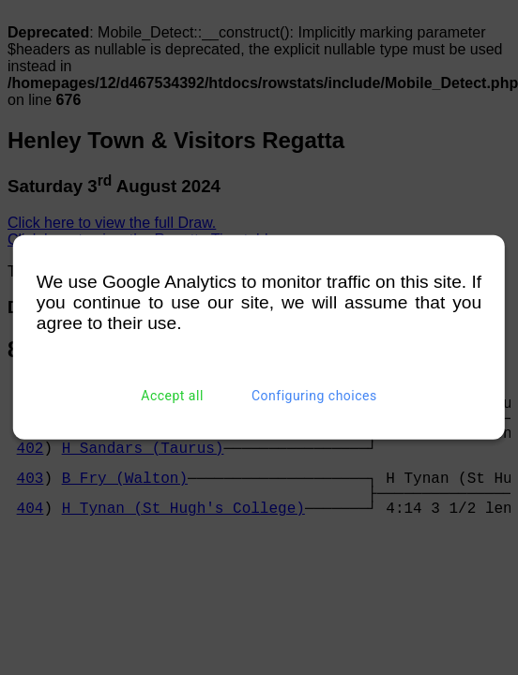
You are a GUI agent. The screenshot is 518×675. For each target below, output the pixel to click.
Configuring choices (314, 396)
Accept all (172, 396)
